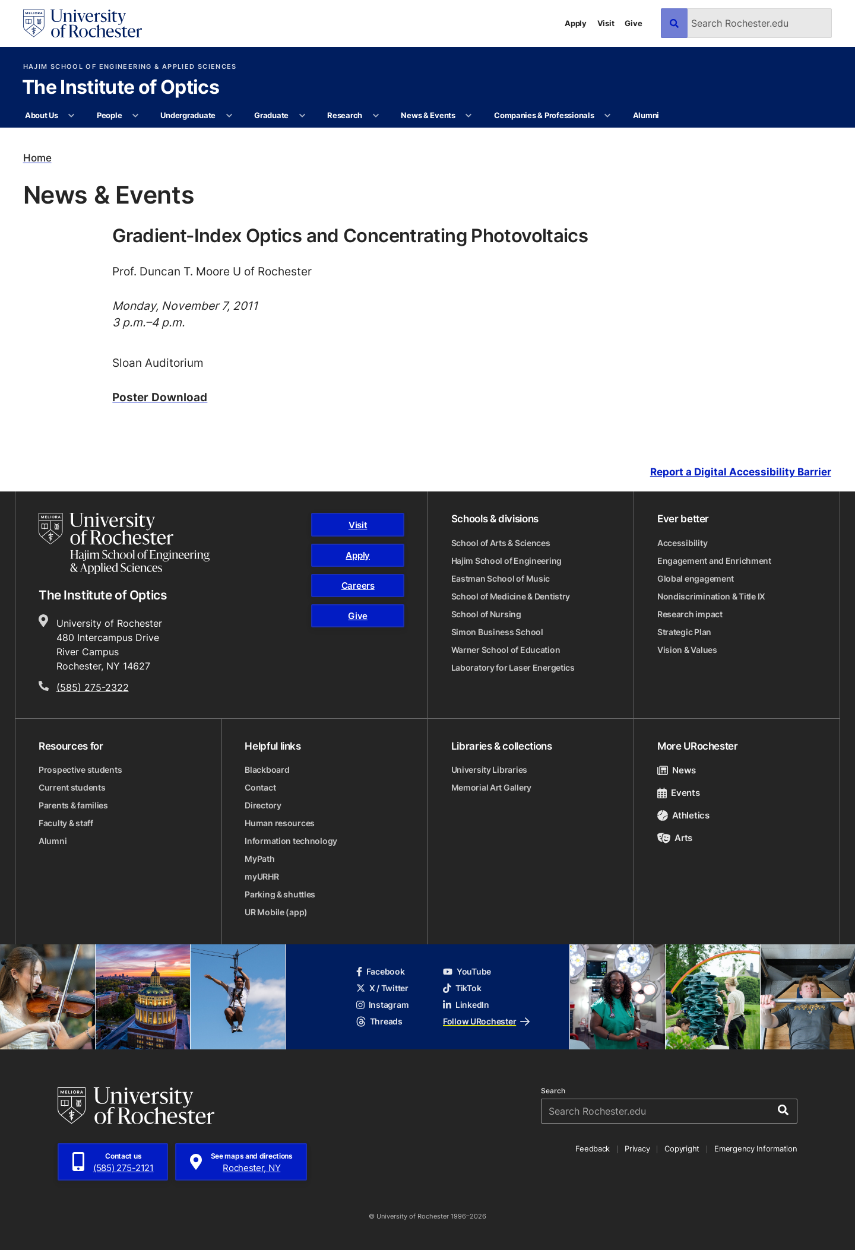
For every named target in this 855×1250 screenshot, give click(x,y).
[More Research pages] (375, 116)
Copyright (681, 1148)
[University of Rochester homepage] (82, 23)
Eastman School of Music (500, 578)
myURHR (261, 876)
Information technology (291, 840)
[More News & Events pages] (469, 116)
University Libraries (489, 769)
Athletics (683, 815)
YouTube (467, 971)
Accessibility (682, 542)
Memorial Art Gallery (491, 787)
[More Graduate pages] (302, 116)
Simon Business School (497, 631)
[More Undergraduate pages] (229, 116)
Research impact (690, 614)
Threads (379, 1021)
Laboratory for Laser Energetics (513, 667)
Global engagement (695, 578)
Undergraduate (188, 115)
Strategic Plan (684, 631)
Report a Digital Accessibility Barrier (740, 472)
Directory (263, 805)
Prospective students (80, 769)
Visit (606, 23)
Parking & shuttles (280, 894)
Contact (260, 787)
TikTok (462, 988)
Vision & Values (687, 649)
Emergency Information (755, 1148)
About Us (41, 115)
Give (633, 23)
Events (678, 792)
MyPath (259, 858)
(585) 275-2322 (92, 687)
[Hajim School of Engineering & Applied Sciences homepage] (124, 543)
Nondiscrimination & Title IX (711, 596)
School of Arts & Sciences (500, 542)
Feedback (592, 1148)
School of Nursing (486, 614)
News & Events (428, 115)
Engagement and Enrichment (714, 560)
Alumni (646, 115)
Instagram (382, 1004)
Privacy (637, 1148)
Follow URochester (486, 1021)
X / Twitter (382, 988)
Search (553, 1090)
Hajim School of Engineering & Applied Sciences (130, 66)
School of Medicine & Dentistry (511, 596)
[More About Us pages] (71, 116)
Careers (358, 585)
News (676, 770)
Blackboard (267, 769)
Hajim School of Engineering (506, 560)
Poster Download (159, 397)
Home (37, 158)
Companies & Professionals (544, 115)
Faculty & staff (66, 823)
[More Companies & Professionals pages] (608, 116)
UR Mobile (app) (276, 912)
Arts (674, 838)
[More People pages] (135, 116)
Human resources (280, 823)
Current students (72, 787)
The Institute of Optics (120, 88)
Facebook (380, 971)
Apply (576, 23)
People (109, 115)
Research (344, 115)
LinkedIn (466, 1004)
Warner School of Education (505, 649)
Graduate (271, 115)
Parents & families (73, 805)
